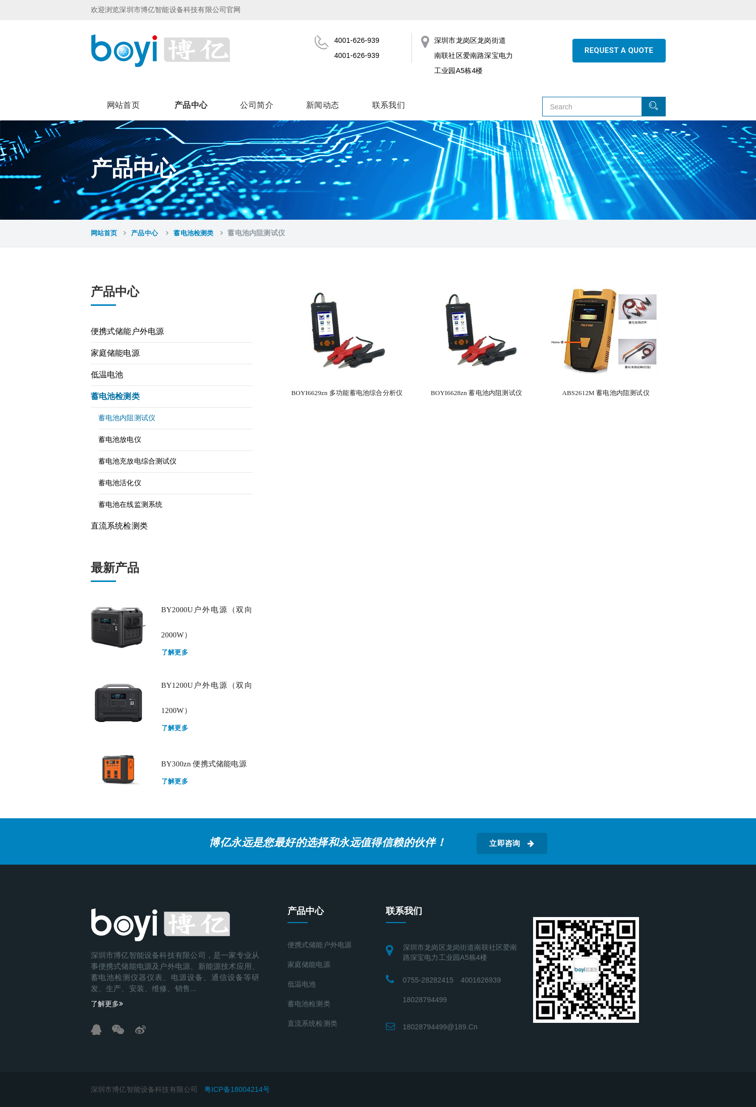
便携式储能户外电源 (127, 331)
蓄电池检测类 (193, 233)
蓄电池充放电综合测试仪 (137, 461)
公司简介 (256, 105)
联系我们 (388, 105)
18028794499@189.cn (440, 1027)
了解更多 (175, 652)
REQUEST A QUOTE (619, 50)
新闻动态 (322, 105)
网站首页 (123, 105)
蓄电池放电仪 (119, 439)
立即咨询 (511, 843)
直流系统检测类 (119, 526)
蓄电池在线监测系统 (130, 504)
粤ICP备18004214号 (237, 1089)
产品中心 (191, 105)
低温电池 (107, 374)
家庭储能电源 (115, 353)
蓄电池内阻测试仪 (127, 418)
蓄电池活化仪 (119, 483)
